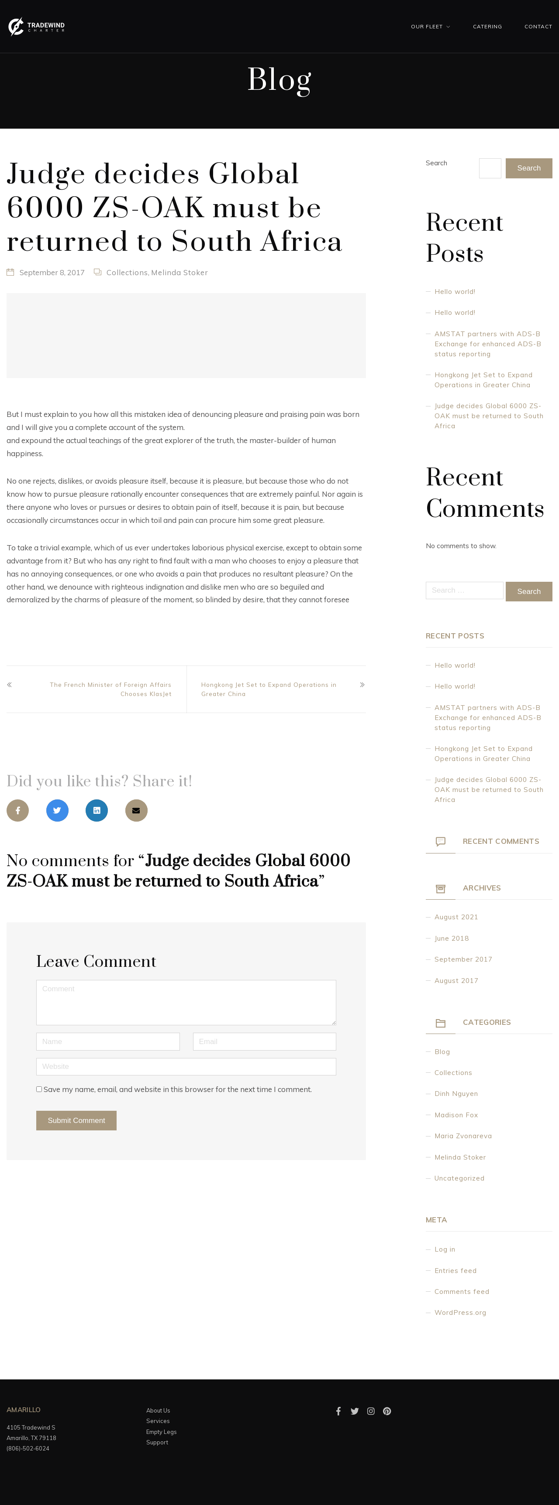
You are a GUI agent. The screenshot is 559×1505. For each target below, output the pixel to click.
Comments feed (462, 1291)
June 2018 (452, 938)
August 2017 (457, 980)
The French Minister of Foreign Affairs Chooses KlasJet (111, 689)
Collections (127, 272)
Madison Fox (456, 1115)
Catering (487, 26)
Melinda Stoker (179, 272)
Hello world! (455, 291)
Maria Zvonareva (463, 1136)
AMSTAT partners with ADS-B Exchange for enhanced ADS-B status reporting (488, 344)
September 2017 (464, 959)
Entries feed (456, 1270)
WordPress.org (461, 1312)
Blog (442, 1052)
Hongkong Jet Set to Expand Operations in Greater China (269, 689)
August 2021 (457, 917)
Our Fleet (427, 26)
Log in (445, 1249)
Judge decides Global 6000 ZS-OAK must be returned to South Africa (489, 416)
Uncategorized (460, 1178)
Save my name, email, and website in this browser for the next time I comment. (178, 1089)
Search (436, 163)
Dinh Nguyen (456, 1093)
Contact (538, 26)
